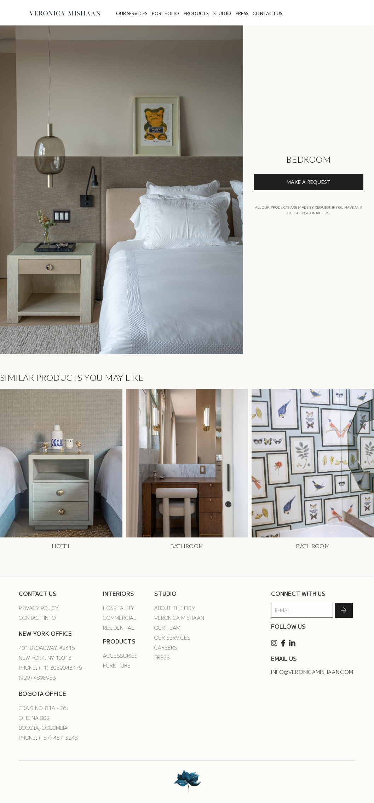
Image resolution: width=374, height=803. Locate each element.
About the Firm (175, 607)
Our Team (167, 627)
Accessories (120, 655)
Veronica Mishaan (179, 617)
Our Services (172, 637)
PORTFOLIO (165, 13)
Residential (118, 627)
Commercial (120, 617)
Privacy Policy (38, 607)
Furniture (117, 665)
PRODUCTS (196, 13)
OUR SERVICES (132, 13)
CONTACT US (267, 13)
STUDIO (222, 13)
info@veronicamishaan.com (312, 671)
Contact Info (37, 617)
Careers (165, 647)
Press (162, 657)
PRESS (242, 13)
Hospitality (118, 607)
